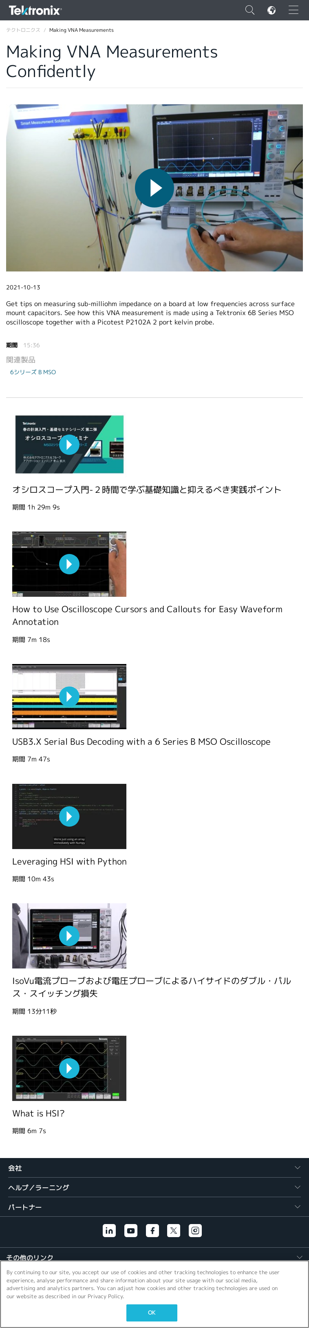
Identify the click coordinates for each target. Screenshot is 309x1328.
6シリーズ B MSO (33, 372)
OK (151, 1313)
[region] (154, 1294)
